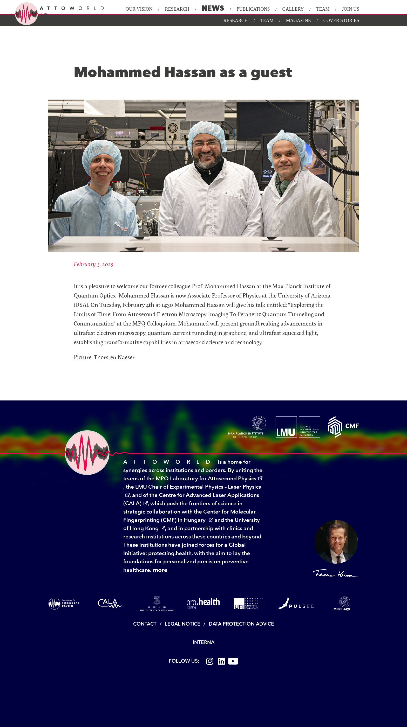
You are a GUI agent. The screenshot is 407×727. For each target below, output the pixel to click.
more (160, 569)
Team (322, 9)
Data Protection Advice (241, 624)
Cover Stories (341, 20)
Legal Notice (182, 624)
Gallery (293, 9)
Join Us (350, 9)
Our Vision (139, 9)
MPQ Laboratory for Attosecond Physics (206, 478)
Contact (145, 624)
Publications (253, 9)
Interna (203, 642)
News (213, 8)
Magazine (298, 20)
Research (177, 9)
